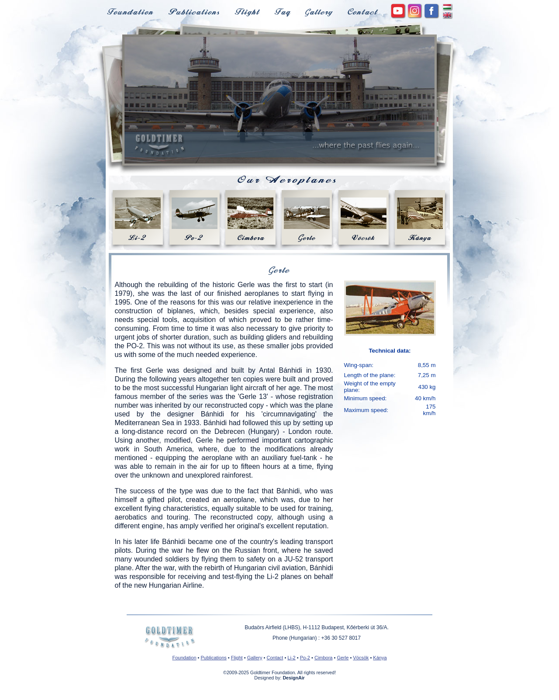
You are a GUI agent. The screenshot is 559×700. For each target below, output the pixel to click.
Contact (274, 657)
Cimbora (323, 657)
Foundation (184, 657)
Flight (237, 657)
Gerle (343, 657)
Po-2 (305, 657)
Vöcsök (361, 657)
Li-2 (291, 657)
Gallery (254, 657)
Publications (213, 657)
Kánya (379, 657)
